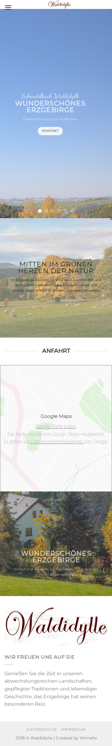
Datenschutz (42, 729)
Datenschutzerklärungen (57, 441)
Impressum (73, 729)
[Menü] (8, 7)
